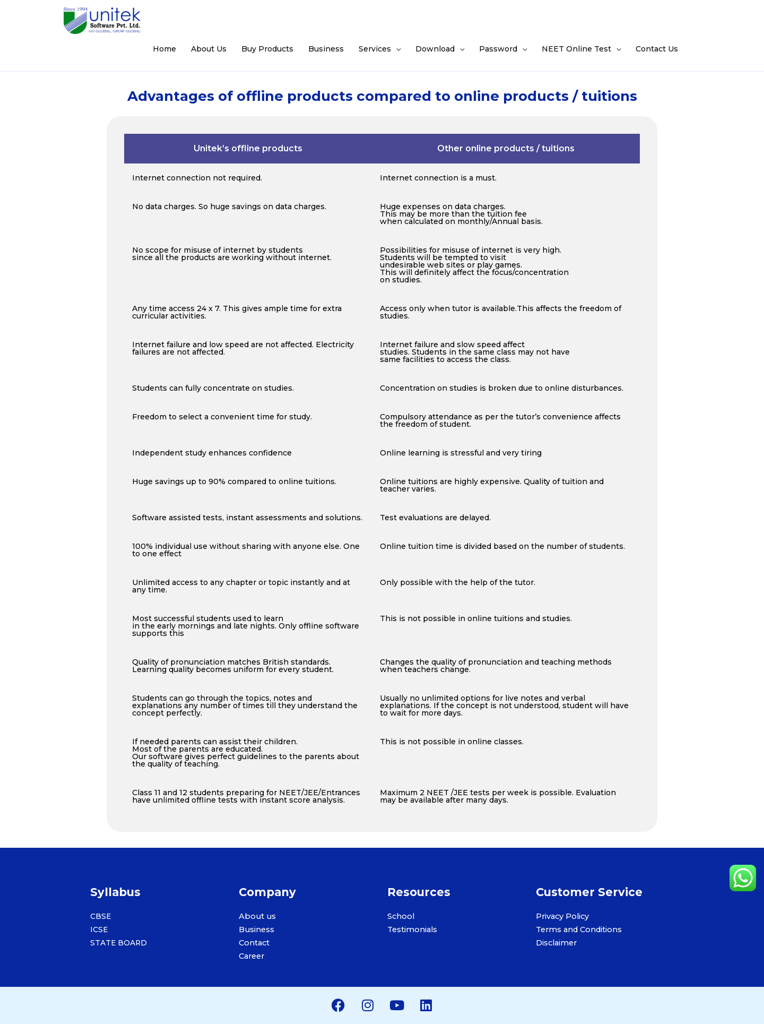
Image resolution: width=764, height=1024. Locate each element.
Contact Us (657, 49)
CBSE (100, 916)
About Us (209, 49)
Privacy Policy (562, 916)
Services (375, 49)
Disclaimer (556, 943)
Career (251, 956)
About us (256, 916)
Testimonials (412, 929)
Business (326, 49)
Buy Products (267, 49)
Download (435, 49)
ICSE (99, 929)
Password (498, 49)
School (400, 916)
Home (164, 49)
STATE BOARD (119, 943)
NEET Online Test (576, 49)
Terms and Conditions (578, 929)
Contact (254, 943)
